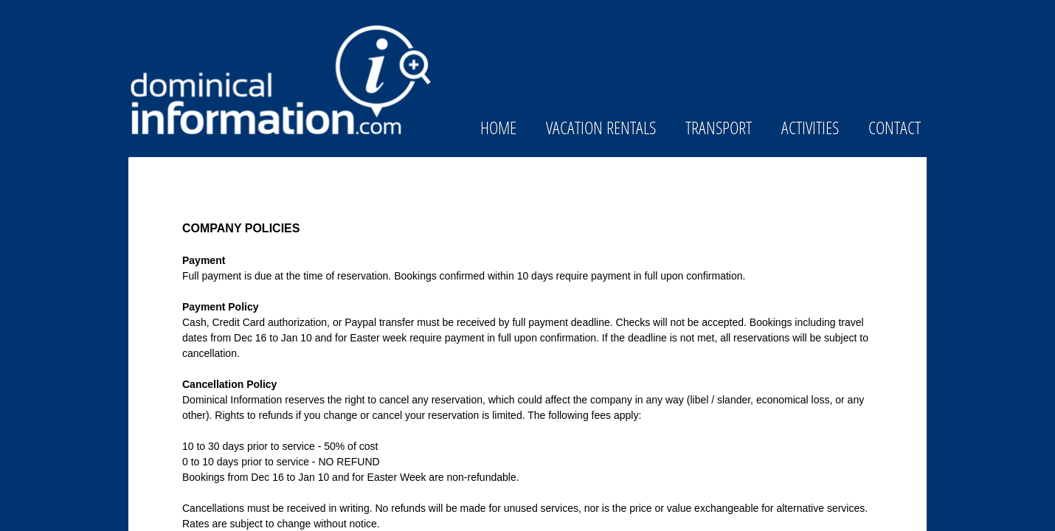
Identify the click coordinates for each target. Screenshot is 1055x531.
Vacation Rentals (601, 127)
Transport (718, 127)
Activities (810, 127)
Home (498, 127)
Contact (894, 127)
